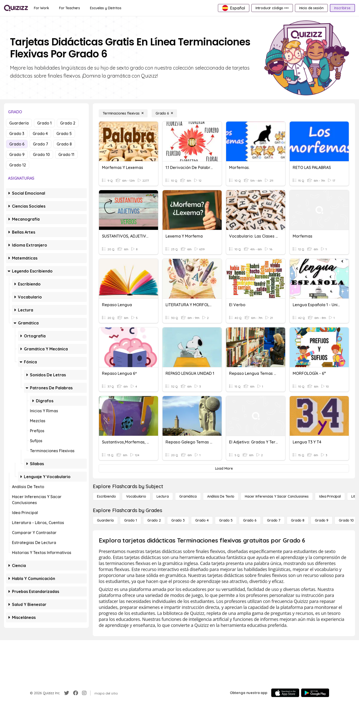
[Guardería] (105, 520)
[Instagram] (84, 693)
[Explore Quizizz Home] (16, 8)
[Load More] (224, 468)
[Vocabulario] (136, 496)
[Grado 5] (226, 520)
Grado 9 (16, 154)
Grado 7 (40, 143)
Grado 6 (16, 143)
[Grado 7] (274, 520)
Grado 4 (40, 133)
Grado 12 (17, 164)
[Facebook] (75, 693)
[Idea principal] (330, 496)
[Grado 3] (178, 520)
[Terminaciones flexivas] (123, 113)
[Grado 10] (346, 520)
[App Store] (285, 693)
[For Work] (41, 8)
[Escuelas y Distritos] (105, 8)
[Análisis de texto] (221, 496)
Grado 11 (66, 154)
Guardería (19, 123)
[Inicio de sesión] (311, 8)
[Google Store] (315, 693)
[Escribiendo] (106, 496)
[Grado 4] (202, 520)
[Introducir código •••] (272, 8)
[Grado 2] (154, 520)
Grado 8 (64, 143)
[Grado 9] (322, 520)
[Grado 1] (130, 520)
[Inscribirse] (342, 8)
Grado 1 (44, 123)
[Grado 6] (164, 113)
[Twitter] (66, 693)
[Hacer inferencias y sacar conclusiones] (277, 496)
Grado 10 (41, 154)
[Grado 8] (298, 520)
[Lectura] (162, 496)
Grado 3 (16, 133)
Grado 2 (67, 123)
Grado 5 (64, 133)
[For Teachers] (69, 8)
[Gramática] (188, 496)
